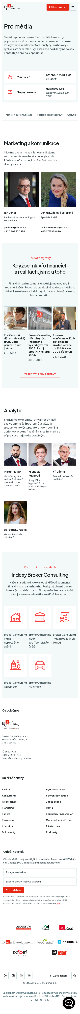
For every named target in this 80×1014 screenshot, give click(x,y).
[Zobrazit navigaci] (72, 7)
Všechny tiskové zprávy (40, 373)
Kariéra (6, 813)
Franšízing (8, 807)
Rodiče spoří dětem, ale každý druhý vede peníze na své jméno (14, 341)
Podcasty (52, 832)
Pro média (8, 819)
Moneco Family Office (59, 819)
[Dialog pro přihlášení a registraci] (58, 7)
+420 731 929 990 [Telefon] (51, 231)
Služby (6, 789)
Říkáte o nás (53, 826)
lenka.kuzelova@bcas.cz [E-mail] (55, 227)
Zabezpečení (53, 801)
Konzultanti (9, 795)
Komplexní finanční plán (59, 813)
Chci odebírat (14, 890)
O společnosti (10, 801)
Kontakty (7, 826)
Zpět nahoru (58, 975)
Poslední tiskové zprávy (49, 114)
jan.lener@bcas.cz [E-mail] (15, 227)
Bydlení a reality (55, 789)
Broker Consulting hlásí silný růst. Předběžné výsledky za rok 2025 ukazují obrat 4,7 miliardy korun (39, 345)
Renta (49, 807)
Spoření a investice (57, 795)
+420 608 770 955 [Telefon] (14, 231)
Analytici (71, 114)
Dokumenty (9, 832)
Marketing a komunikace (19, 114)
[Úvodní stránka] (12, 7)
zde (58, 903)
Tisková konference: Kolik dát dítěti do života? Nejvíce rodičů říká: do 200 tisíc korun (64, 343)
